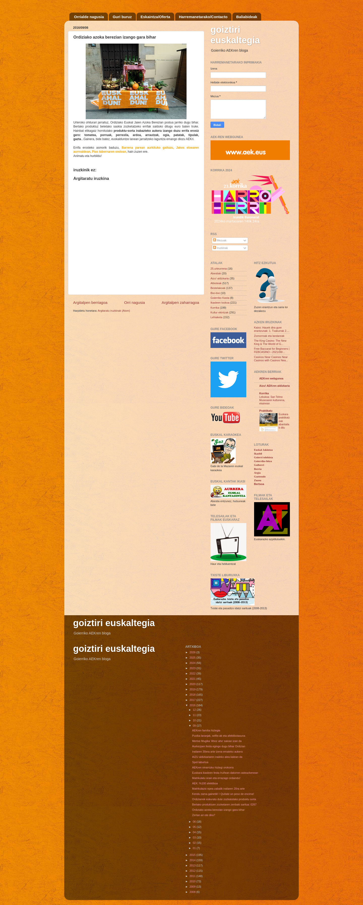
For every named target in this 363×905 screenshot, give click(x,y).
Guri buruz (122, 17)
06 (195, 821)
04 (195, 832)
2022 (193, 673)
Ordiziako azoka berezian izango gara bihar (218, 809)
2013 (193, 865)
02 (195, 842)
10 (195, 720)
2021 (193, 678)
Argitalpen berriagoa (90, 302)
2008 (193, 891)
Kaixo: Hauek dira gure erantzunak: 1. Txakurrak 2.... (271, 329)
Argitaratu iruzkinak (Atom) (114, 310)
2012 (193, 870)
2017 (193, 699)
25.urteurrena (218, 268)
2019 (193, 689)
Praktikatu (266, 410)
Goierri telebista (263, 457)
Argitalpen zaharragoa (180, 302)
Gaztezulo (260, 476)
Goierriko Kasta (219, 297)
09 (195, 725)
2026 (193, 652)
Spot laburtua (200, 762)
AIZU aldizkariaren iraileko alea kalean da (217, 756)
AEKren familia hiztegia (206, 730)
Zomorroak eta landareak (269, 335)
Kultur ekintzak (219, 312)
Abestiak (215, 273)
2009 (193, 886)
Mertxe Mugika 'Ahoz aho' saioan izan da (216, 740)
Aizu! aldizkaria (219, 278)
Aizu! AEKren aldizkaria (274, 385)
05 (195, 826)
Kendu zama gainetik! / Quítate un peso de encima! (223, 793)
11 (195, 715)
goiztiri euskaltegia (235, 34)
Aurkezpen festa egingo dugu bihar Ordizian (218, 746)
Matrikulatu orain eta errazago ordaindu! (216, 778)
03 (195, 837)
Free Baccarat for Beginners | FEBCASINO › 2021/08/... (272, 350)
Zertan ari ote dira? (203, 815)
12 (195, 709)
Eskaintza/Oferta (155, 17)
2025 (193, 657)
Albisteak (216, 283)
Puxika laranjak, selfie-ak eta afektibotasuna (218, 735)
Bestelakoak (217, 287)
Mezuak (219, 240)
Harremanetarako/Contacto (203, 17)
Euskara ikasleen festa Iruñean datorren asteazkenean (225, 772)
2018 (193, 694)
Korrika (214, 307)
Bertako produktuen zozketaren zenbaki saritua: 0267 (224, 804)
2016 (193, 705)
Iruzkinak (220, 247)
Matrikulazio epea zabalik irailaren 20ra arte (218, 788)
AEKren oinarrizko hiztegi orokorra (212, 767)
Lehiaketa (216, 317)
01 (195, 848)
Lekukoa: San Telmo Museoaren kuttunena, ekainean (272, 400)
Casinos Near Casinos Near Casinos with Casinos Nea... (271, 358)
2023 (193, 668)
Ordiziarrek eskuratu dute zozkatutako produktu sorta (224, 799)
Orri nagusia (134, 302)
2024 (193, 662)
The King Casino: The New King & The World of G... (270, 342)
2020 (193, 684)
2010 (193, 881)
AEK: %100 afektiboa (205, 783)
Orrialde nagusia (89, 17)
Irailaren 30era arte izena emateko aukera (217, 751)
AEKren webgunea (271, 378)
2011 (193, 876)
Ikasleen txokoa (219, 302)
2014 (193, 860)
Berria (258, 468)
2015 (193, 854)
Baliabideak (246, 17)
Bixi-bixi (215, 293)
